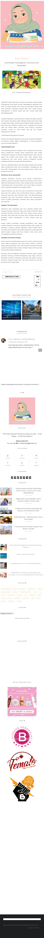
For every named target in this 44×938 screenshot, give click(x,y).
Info (26, 595)
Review (3, 601)
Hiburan (19, 595)
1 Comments (38, 272)
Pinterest (36, 463)
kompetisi (32, 595)
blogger (15, 592)
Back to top (34, 928)
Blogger (35, 925)
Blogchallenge (5, 592)
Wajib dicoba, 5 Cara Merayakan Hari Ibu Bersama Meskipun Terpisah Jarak (28, 500)
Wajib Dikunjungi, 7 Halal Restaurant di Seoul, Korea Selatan (28, 518)
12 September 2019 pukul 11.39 (17, 342)
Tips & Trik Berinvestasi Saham (11, 316)
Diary (35, 592)
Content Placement (21, 58)
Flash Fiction (11, 595)
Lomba (10, 598)
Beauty (40, 589)
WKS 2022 (19, 601)
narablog (17, 598)
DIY (40, 592)
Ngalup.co (26, 598)
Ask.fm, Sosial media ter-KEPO (26, 554)
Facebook (7, 463)
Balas (40, 350)
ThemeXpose (15, 925)
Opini (32, 598)
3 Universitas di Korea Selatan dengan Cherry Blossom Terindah (28, 528)
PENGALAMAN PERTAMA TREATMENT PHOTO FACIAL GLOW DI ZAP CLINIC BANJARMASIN (28, 491)
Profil (38, 598)
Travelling (11, 601)
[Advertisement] (22, 847)
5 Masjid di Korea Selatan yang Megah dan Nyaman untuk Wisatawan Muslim (28, 510)
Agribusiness (32, 589)
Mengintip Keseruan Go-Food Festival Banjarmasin (26, 563)
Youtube (7, 456)
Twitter (36, 456)
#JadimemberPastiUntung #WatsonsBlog (13, 589)
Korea (39, 595)
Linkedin (22, 463)
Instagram (22, 456)
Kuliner (3, 598)
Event (3, 595)
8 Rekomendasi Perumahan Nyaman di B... (31, 315)
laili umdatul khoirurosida (21, 339)
